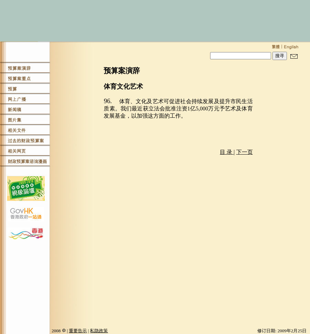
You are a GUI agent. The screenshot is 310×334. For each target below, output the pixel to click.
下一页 (244, 152)
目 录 (227, 152)
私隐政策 (99, 330)
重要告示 (78, 330)
